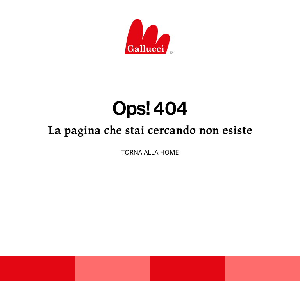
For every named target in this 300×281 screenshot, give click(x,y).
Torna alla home (150, 152)
